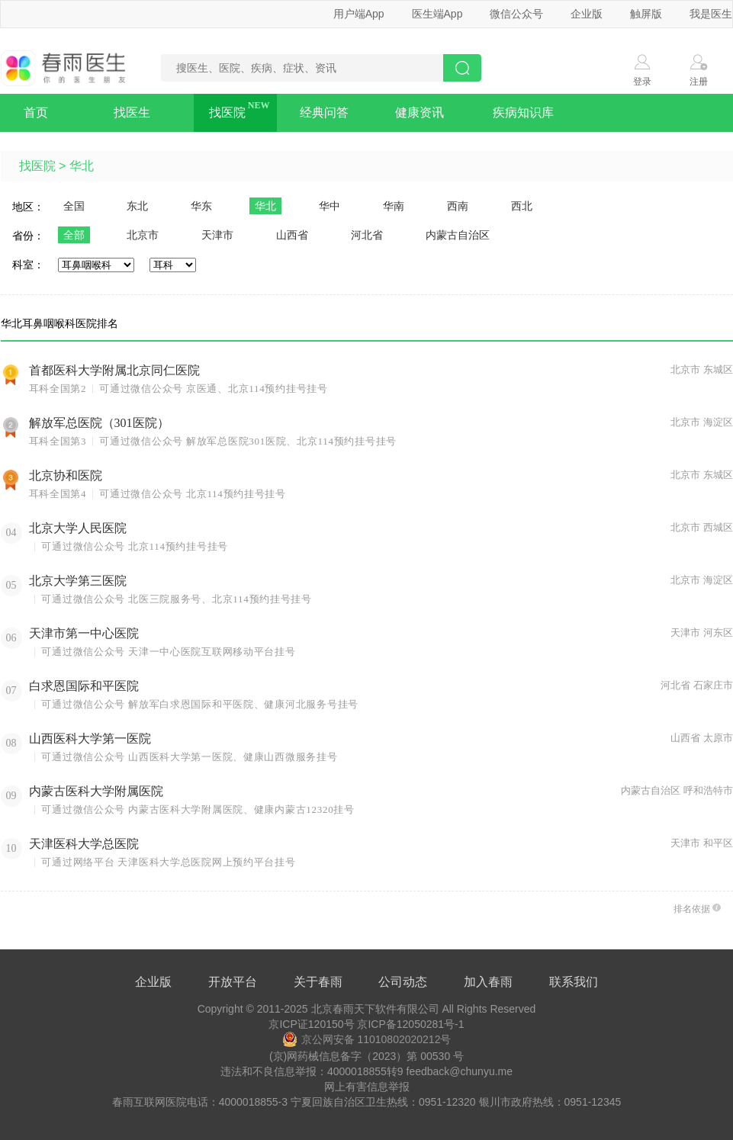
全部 (74, 235)
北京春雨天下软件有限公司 (375, 1009)
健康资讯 (419, 112)
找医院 (227, 112)
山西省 (292, 235)
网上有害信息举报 (367, 1087)
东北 (137, 206)
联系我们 (573, 981)
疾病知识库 (523, 112)
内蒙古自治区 (458, 235)
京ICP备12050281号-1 (410, 1024)
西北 (521, 206)
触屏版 (646, 14)
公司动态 (402, 981)
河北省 (367, 235)
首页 (36, 112)
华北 (81, 165)
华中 (329, 206)
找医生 (132, 112)
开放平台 (232, 981)
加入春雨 (488, 981)
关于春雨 (318, 981)
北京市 (143, 235)
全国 (74, 206)
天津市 (217, 235)
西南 (457, 206)
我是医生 (711, 14)
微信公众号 (516, 14)
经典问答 (324, 112)
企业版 (587, 14)
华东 (201, 206)
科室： (28, 265)
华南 (393, 206)
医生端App (437, 14)
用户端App (358, 14)
